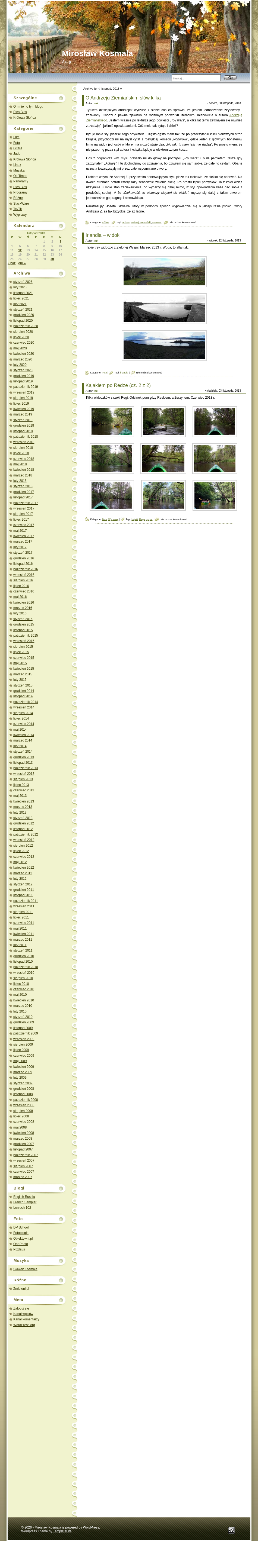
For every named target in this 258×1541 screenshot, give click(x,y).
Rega (142, 519)
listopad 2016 (23, 564)
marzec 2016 (22, 608)
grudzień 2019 (23, 376)
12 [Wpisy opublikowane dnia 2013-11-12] (19, 250)
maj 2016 (20, 597)
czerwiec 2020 (23, 342)
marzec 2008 (22, 1138)
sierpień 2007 (23, 1166)
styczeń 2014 (23, 751)
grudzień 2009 (23, 1022)
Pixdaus (19, 1249)
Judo (16, 154)
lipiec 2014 (21, 718)
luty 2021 (20, 304)
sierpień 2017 (23, 514)
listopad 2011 (23, 895)
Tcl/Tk (17, 209)
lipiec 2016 (21, 586)
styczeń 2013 (23, 818)
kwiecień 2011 (23, 934)
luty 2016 (20, 613)
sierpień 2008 (23, 1111)
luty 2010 (20, 1011)
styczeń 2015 (23, 685)
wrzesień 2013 (23, 774)
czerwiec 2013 (23, 790)
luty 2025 (20, 287)
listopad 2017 (23, 497)
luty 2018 (20, 481)
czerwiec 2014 (23, 724)
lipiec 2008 (21, 1116)
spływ (149, 519)
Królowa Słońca (24, 118)
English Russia (24, 1197)
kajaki (134, 519)
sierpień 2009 (23, 1044)
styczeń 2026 (23, 282)
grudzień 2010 (23, 956)
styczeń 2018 (23, 486)
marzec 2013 (22, 807)
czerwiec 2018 (23, 459)
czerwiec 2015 (23, 658)
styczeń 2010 (23, 1017)
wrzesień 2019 (23, 392)
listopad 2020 (23, 321)
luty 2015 (20, 680)
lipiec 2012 (21, 851)
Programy (20, 192)
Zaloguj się (21, 1308)
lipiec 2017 (21, 519)
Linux (17, 165)
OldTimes (20, 176)
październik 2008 (25, 1100)
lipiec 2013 (21, 785)
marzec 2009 (22, 1072)
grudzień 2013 (23, 757)
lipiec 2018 (21, 453)
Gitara (17, 148)
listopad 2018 (23, 431)
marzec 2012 (22, 873)
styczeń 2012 (23, 884)
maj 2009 (20, 1061)
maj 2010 (20, 995)
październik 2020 (25, 326)
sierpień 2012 (23, 845)
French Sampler (24, 1202)
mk (96, 103)
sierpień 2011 (23, 912)
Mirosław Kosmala (97, 53)
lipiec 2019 (21, 403)
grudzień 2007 (23, 1144)
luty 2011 (20, 945)
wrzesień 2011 (23, 906)
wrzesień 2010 (23, 973)
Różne (18, 198)
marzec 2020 (22, 359)
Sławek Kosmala (25, 1269)
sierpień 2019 (23, 398)
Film (16, 137)
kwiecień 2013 (23, 801)
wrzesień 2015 (23, 641)
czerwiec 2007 (23, 1172)
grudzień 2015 (23, 624)
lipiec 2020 (21, 337)
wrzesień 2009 (23, 1039)
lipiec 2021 (21, 298)
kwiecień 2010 (23, 1000)
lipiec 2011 (21, 917)
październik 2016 (25, 569)
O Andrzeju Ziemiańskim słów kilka (123, 98)
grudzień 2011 (23, 890)
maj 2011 (20, 928)
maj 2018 (20, 464)
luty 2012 (20, 879)
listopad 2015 (23, 630)
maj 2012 (20, 862)
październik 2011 (25, 901)
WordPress (91, 1527)
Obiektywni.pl (23, 1238)
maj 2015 (20, 663)
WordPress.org (24, 1325)
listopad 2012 (23, 829)
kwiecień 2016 (23, 602)
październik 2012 (25, 834)
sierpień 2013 (23, 779)
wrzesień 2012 (23, 840)
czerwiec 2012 (23, 857)
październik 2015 (25, 635)
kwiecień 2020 (23, 354)
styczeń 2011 (23, 950)
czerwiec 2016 (23, 591)
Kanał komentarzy (26, 1319)
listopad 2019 (23, 381)
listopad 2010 (23, 961)
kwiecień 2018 (23, 470)
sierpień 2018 (23, 448)
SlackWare (21, 203)
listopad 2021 (23, 293)
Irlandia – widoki (103, 235)
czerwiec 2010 (23, 989)
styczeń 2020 (23, 370)
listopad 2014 (23, 696)
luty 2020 (20, 365)
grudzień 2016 (23, 558)
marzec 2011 (22, 940)
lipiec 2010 (21, 984)
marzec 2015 (22, 674)
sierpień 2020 (23, 332)
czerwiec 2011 (23, 923)
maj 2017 (20, 531)
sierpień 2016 (23, 580)
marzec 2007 (22, 1177)
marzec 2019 (22, 414)
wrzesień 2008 (23, 1105)
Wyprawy (20, 215)
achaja (126, 222)
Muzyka (18, 170)
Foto (16, 143)
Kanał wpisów (23, 1314)
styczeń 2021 (23, 309)
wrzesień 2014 (23, 707)
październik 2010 (25, 967)
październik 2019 (25, 387)
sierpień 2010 (23, 978)
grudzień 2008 (23, 1089)
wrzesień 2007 (23, 1160)
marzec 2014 (22, 740)
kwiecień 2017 (23, 536)
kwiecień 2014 (23, 735)
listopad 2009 (23, 1028)
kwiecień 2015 (23, 668)
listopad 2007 (23, 1149)
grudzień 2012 (23, 823)
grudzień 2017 (23, 492)
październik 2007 (25, 1155)
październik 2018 (25, 437)
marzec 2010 (22, 1006)
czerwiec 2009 (23, 1056)
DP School (21, 1227)
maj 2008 (20, 1127)
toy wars (157, 222)
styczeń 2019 (23, 420)
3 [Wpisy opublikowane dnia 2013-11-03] (60, 241)
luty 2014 (20, 746)
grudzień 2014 (23, 691)
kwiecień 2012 (23, 867)
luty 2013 (20, 812)
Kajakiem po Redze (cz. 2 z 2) (118, 385)
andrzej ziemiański (141, 222)
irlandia (124, 372)
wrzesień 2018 (23, 442)
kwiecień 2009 (23, 1067)
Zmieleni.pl (21, 1289)
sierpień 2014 (23, 713)
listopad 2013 (23, 763)
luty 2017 (20, 547)
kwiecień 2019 (23, 409)
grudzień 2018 (23, 425)
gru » (22, 263)
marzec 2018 (22, 475)
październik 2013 (25, 768)
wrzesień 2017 (23, 508)
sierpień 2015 (23, 647)
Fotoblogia (21, 1233)
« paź (11, 263)
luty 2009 (20, 1077)
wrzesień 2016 (23, 575)
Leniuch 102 (22, 1208)
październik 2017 (25, 503)
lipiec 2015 (21, 652)
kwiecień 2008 (23, 1133)
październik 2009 (25, 1033)
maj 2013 (20, 796)
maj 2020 (20, 348)
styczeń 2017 (23, 552)
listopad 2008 (23, 1094)
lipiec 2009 (21, 1050)
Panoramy (20, 181)
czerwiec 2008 (23, 1122)
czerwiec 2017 (23, 525)
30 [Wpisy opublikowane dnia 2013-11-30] (52, 258)
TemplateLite (62, 1531)
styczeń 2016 (23, 619)
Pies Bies (20, 112)
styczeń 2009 (23, 1083)
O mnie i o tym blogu (28, 106)
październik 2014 (25, 702)
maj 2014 (20, 729)
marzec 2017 (22, 541)
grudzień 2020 (23, 315)
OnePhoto (20, 1244)
